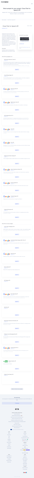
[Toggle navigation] (32, 4)
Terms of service (25, 467)
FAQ (9, 436)
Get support (25, 460)
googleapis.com (4, 28)
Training (9, 443)
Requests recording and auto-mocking (17, 420)
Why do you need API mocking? (17, 426)
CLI (25, 451)
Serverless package (25, 452)
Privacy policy (25, 469)
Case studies (9, 448)
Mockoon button (26, 47)
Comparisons (9, 446)
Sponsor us (25, 457)
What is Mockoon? (17, 414)
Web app (25, 449)
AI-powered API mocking (25, 437)
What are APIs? (17, 423)
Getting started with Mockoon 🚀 (17, 415)
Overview (25, 433)
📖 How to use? (21, 43)
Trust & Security (25, 436)
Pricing (25, 434)
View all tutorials (17, 427)
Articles (9, 445)
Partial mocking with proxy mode (17, 418)
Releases (9, 439)
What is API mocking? (17, 424)
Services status (25, 439)
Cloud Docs (9, 434)
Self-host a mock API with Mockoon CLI (17, 417)
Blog (9, 437)
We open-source (25, 440)
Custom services (25, 445)
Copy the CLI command (24, 39)
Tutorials (9, 440)
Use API (17, 69)
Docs (9, 433)
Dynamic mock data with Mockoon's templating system (17, 421)
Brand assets (25, 463)
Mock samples (4, 19)
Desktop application (25, 448)
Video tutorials (9, 442)
